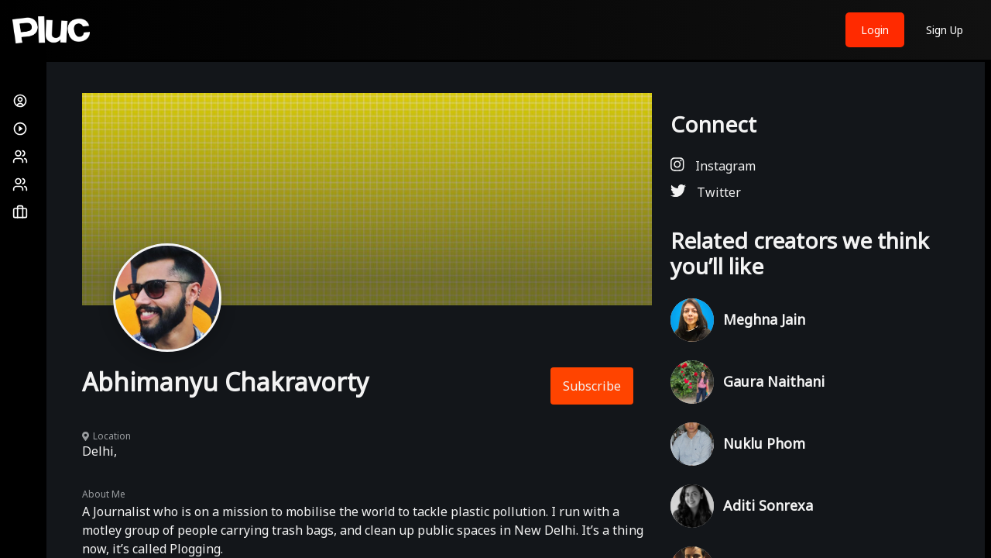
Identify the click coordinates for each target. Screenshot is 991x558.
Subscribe (592, 385)
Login (875, 29)
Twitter (705, 192)
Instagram (713, 165)
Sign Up (944, 29)
